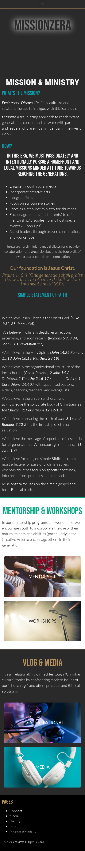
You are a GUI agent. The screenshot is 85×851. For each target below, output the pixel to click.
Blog (13, 826)
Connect (16, 811)
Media (14, 816)
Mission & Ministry (23, 831)
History (15, 821)
